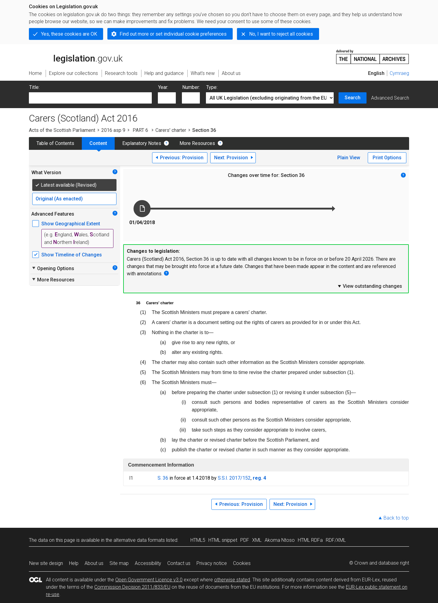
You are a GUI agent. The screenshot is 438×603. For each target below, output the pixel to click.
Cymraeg (399, 73)
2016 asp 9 (113, 130)
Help (73, 563)
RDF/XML (336, 540)
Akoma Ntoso (280, 540)
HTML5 (197, 540)
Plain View (348, 157)
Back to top (396, 518)
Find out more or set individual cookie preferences (173, 34)
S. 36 (163, 478)
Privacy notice (211, 563)
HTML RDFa (310, 540)
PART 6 (140, 130)
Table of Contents (55, 143)
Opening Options (52, 268)
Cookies (242, 563)
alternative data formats (139, 540)
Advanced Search (390, 98)
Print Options (387, 157)
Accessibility (148, 563)
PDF (244, 540)
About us (94, 563)
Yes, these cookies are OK (69, 34)
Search (352, 97)
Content (98, 143)
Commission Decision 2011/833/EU (132, 587)
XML (257, 540)
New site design (46, 563)
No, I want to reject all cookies (281, 34)
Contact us (178, 563)
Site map (119, 563)
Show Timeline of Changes (71, 255)
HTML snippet (222, 540)
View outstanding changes (369, 286)
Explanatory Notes (141, 143)
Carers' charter (170, 130)
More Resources (197, 143)
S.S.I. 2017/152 (234, 478)
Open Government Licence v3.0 (148, 580)
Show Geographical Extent (70, 224)
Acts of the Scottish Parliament (62, 130)
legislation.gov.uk (76, 56)
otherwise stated (232, 580)
